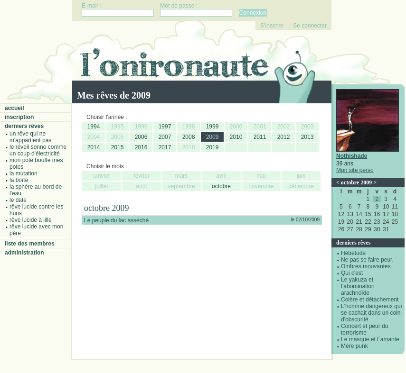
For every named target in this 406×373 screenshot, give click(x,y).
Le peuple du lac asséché (116, 220)
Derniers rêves (24, 126)
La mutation (23, 173)
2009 (212, 137)
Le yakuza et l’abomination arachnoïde (358, 286)
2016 (141, 147)
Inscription (19, 117)
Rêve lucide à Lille (30, 220)
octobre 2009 (356, 182)
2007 (165, 137)
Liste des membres (30, 243)
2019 (212, 147)
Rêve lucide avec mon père (36, 230)
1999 (212, 126)
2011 (260, 137)
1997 (165, 126)
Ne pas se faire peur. (367, 259)
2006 (141, 137)
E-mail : (91, 5)
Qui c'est (352, 273)
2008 (188, 137)
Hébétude (353, 253)
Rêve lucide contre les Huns (36, 210)
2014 (93, 147)
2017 (165, 147)
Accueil (14, 108)
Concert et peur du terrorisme (364, 329)
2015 (117, 147)
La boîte (18, 180)
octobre (221, 186)
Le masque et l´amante (370, 339)
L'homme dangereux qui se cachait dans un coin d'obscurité (371, 313)
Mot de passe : (179, 5)
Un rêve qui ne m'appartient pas (30, 137)
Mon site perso (355, 170)
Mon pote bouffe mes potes (36, 163)
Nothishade (351, 156)
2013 (307, 137)
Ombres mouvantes (366, 266)
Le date (18, 200)
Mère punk (354, 346)
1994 (93, 126)
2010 (236, 137)
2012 (283, 137)
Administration (24, 252)
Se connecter (310, 25)
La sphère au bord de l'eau (35, 190)
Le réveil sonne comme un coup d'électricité (37, 150)
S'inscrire (271, 25)
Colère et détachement (369, 299)
